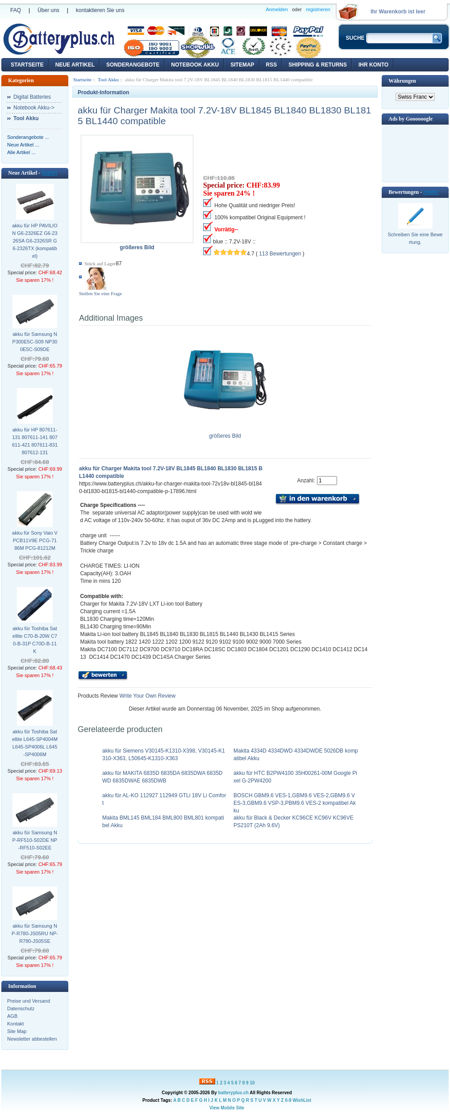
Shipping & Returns (317, 65)
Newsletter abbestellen (32, 1039)
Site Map (16, 1031)
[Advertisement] (415, 152)
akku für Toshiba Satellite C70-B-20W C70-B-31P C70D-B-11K (34, 640)
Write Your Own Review (146, 696)
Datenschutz (20, 1008)
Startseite (27, 65)
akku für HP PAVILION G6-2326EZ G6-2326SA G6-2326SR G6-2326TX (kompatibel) (35, 241)
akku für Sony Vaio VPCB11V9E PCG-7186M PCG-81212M (35, 540)
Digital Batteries (32, 97)
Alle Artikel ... (21, 152)
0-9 (288, 1100)
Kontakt (15, 1023)
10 (252, 1082)
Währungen (402, 81)
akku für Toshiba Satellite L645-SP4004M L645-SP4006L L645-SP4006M (35, 743)
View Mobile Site (226, 1107)
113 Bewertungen (280, 254)
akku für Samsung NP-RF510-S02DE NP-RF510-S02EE (35, 840)
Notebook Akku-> (33, 108)
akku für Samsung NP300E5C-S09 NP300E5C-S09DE (35, 341)
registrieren (318, 9)
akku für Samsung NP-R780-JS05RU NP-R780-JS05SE (35, 933)
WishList (301, 1100)
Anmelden (277, 9)
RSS (271, 65)
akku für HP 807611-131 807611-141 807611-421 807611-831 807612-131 (35, 441)
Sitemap (242, 65)
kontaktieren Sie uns (100, 10)
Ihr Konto (373, 65)
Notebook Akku (195, 65)
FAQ (15, 10)
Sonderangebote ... (28, 137)
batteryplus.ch (233, 1092)
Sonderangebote (132, 65)
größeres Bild (225, 433)
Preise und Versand (28, 1001)
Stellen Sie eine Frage (100, 293)
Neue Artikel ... (23, 144)
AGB (12, 1016)
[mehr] (49, 173)
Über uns (48, 10)
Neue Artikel (75, 65)
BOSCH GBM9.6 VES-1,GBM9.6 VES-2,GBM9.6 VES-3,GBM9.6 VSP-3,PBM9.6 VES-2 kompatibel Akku (294, 803)
